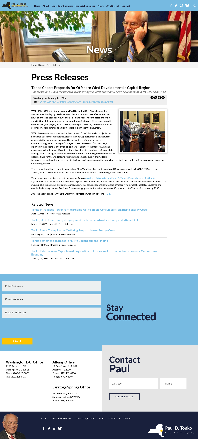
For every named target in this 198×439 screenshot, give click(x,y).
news (99, 49)
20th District (112, 6)
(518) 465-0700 (68, 373)
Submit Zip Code (124, 396)
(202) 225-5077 (19, 376)
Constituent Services (62, 6)
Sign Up (17, 341)
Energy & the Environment (53, 101)
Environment (73, 101)
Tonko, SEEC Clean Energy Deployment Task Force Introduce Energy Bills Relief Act (84, 220)
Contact (126, 6)
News (101, 6)
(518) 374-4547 (68, 400)
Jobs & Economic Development (97, 101)
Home (37, 6)
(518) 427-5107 (65, 376)
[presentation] (24, 326)
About (46, 6)
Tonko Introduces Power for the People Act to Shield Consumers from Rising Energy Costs (89, 209)
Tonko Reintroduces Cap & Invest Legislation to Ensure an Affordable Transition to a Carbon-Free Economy (94, 253)
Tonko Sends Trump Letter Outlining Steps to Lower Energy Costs (73, 230)
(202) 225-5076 (21, 373)
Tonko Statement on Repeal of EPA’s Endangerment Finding (69, 240)
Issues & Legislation (85, 6)
